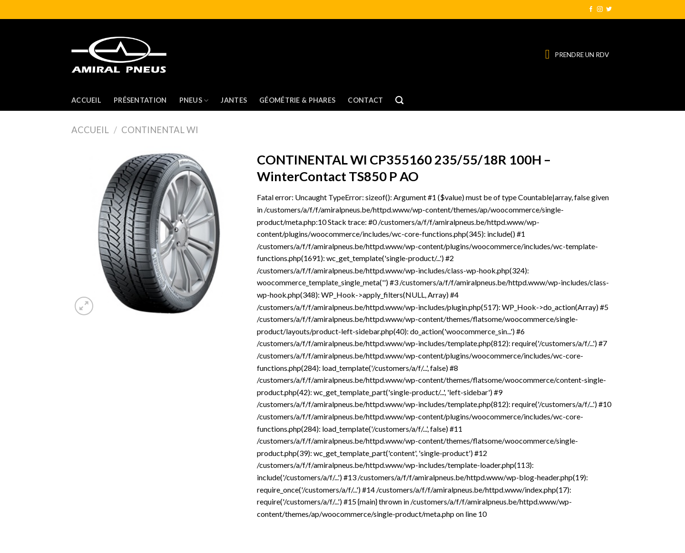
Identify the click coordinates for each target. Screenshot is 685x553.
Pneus (194, 100)
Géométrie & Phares (297, 100)
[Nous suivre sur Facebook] (591, 9)
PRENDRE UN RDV (582, 54)
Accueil (86, 100)
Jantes (234, 100)
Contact (365, 100)
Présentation (140, 100)
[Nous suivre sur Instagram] (600, 9)
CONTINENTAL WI (159, 130)
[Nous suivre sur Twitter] (609, 9)
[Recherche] (399, 100)
